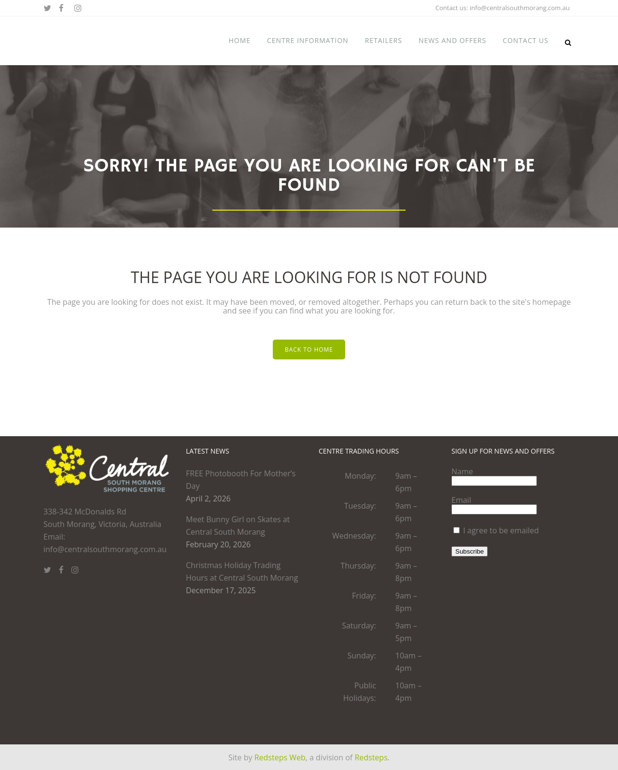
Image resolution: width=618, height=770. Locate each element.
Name (462, 471)
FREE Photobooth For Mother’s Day (240, 479)
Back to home (309, 349)
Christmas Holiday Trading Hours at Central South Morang (242, 571)
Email (461, 500)
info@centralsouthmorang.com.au (520, 7)
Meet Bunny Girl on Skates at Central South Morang (238, 525)
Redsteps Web (280, 757)
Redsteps (370, 757)
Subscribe (469, 551)
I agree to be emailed (501, 530)
